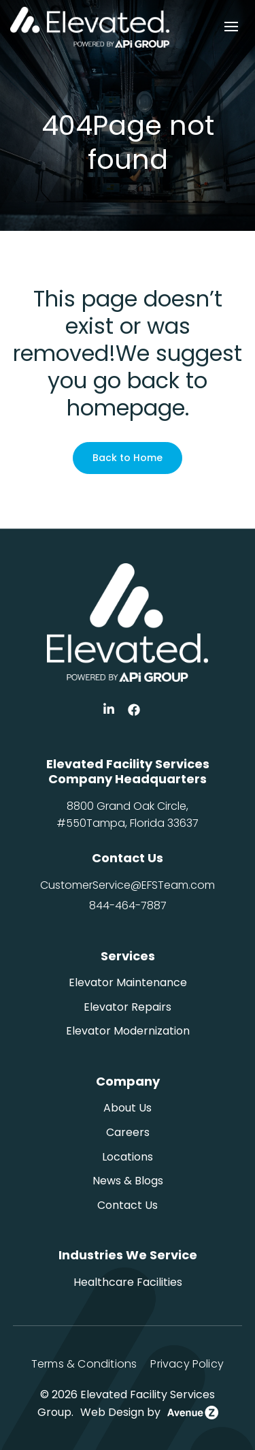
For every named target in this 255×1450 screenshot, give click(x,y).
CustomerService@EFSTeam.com (127, 885)
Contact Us (127, 1205)
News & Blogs (127, 1180)
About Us (127, 1108)
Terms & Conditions (84, 1364)
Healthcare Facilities (127, 1282)
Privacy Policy (187, 1364)
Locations (127, 1157)
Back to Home (127, 457)
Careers (128, 1132)
